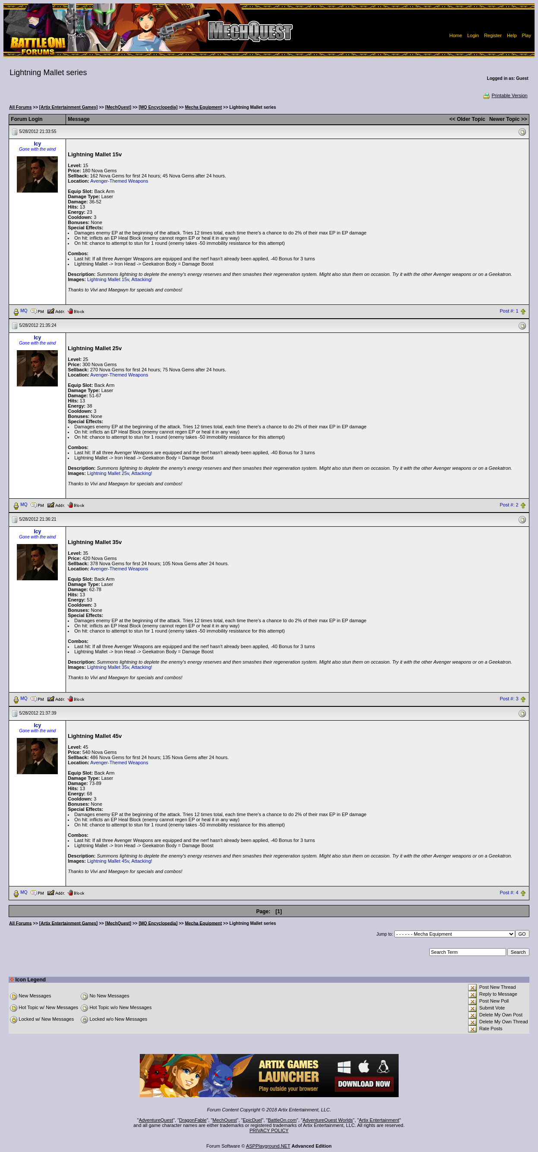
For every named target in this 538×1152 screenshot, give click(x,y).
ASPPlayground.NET (268, 1146)
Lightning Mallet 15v (108, 279)
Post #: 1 (509, 310)
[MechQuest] (118, 107)
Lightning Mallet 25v (108, 473)
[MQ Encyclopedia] (157, 107)
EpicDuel (252, 1120)
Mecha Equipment (203, 107)
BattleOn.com (282, 1120)
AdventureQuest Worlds (327, 1120)
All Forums (20, 107)
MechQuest (225, 1120)
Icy (37, 144)
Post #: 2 (509, 504)
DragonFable (193, 1120)
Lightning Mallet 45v (108, 861)
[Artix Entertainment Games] (68, 107)
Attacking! (142, 279)
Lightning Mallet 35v (108, 667)
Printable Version (505, 95)
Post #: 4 (509, 892)
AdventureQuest (156, 1120)
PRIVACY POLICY (269, 1130)
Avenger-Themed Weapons (119, 181)
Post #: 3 (509, 698)
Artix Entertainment (379, 1120)
